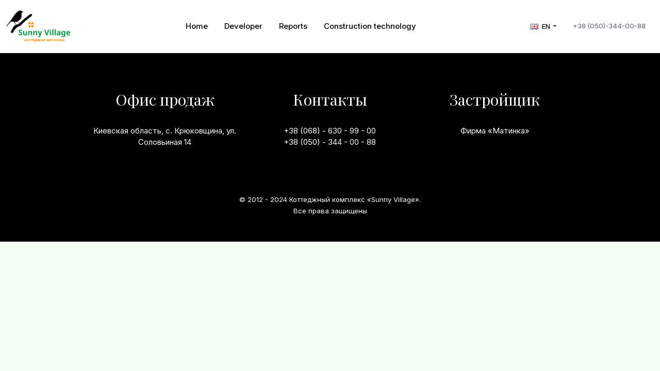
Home (197, 26)
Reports (293, 26)
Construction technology (370, 26)
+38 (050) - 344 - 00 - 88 (330, 142)
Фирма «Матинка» (495, 131)
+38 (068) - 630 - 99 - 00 (330, 131)
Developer (243, 26)
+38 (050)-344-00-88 (609, 26)
